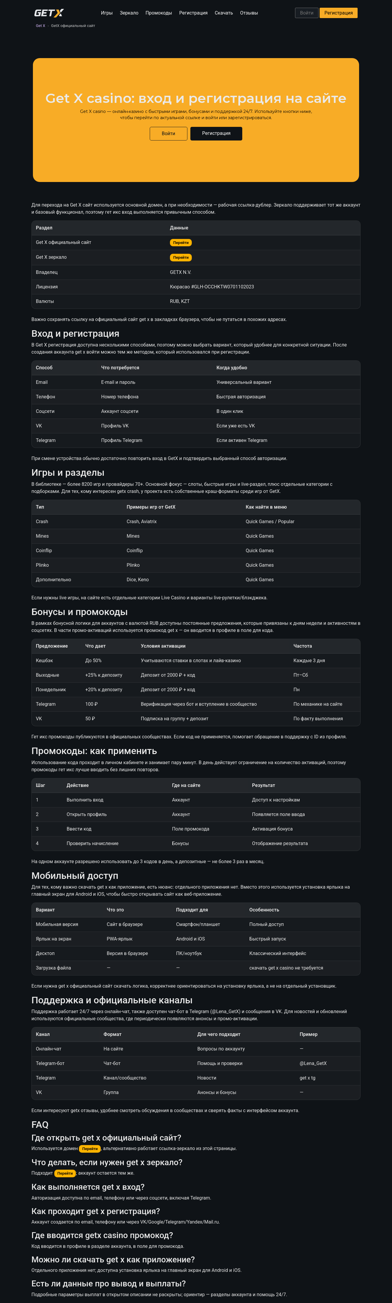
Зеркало (129, 13)
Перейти (181, 242)
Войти (306, 13)
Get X (40, 25)
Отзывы (249, 13)
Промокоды (159, 13)
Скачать (224, 13)
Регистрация (193, 13)
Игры (107, 13)
